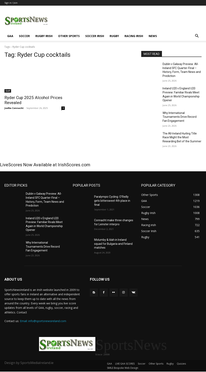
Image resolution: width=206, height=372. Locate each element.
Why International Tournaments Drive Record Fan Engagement (180, 116)
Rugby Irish (44, 36)
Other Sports (69, 36)
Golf (8, 90)
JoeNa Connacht (14, 108)
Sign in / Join (11, 2)
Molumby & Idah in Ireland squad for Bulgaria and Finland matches (113, 243)
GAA (10, 36)
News (153, 36)
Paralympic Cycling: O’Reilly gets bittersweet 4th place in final (112, 200)
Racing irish (134, 36)
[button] (197, 36)
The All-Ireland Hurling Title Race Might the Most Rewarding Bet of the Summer (182, 137)
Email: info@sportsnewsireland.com (43, 321)
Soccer (24, 36)
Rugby (114, 36)
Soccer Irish (94, 36)
